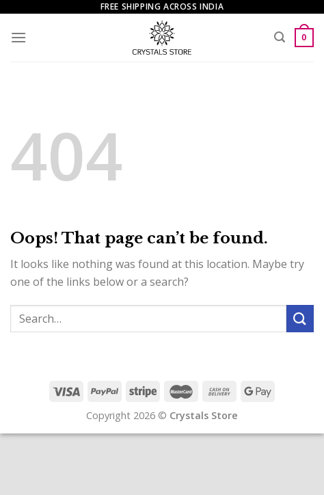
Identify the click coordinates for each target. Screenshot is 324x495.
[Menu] (18, 37)
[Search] (279, 37)
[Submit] (300, 318)
